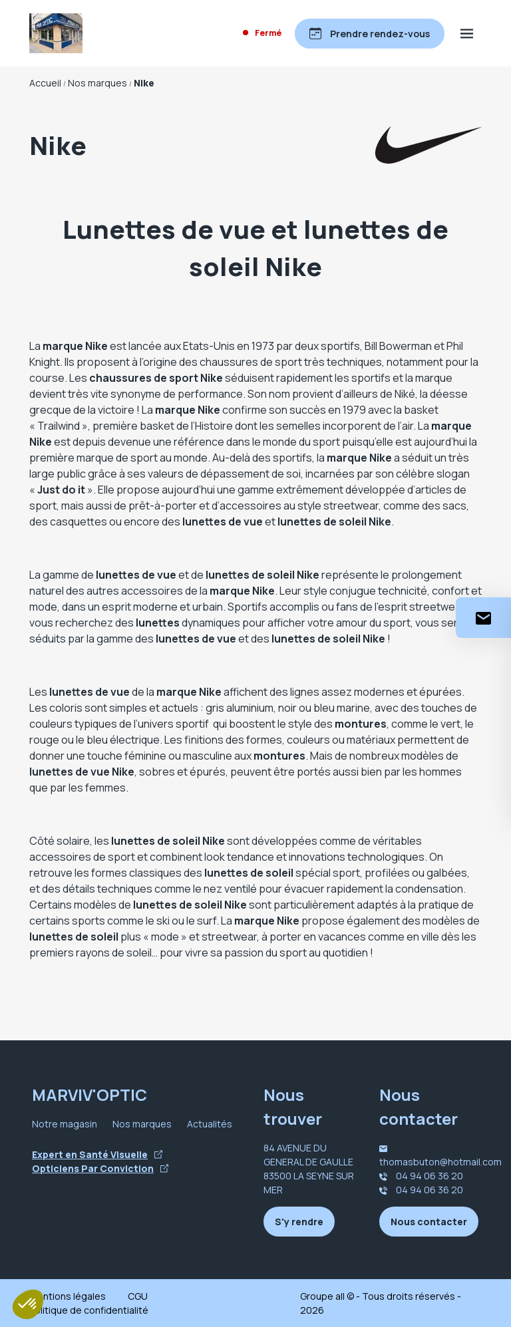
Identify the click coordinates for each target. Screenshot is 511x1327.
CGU (138, 1296)
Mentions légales (67, 1296)
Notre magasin (64, 1123)
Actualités (209, 1123)
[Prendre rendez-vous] (369, 34)
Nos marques (142, 1123)
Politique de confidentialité (88, 1310)
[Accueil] (56, 33)
